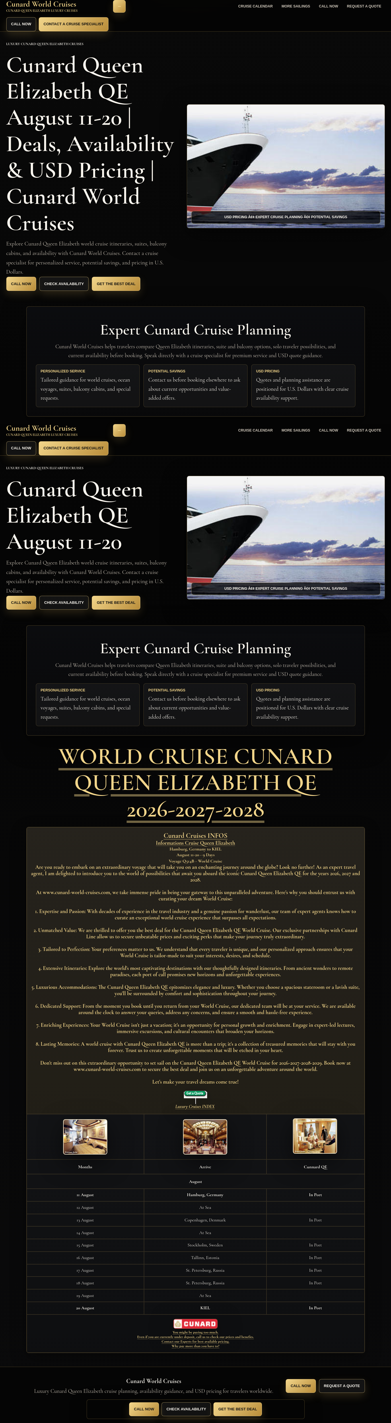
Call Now (328, 6)
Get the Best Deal (116, 284)
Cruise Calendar (255, 6)
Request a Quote (364, 6)
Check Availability (64, 284)
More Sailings (295, 6)
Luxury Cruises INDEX (195, 1106)
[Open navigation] (119, 6)
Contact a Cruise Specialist (74, 24)
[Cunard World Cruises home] (57, 6)
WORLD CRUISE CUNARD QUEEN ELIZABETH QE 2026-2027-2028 (195, 782)
